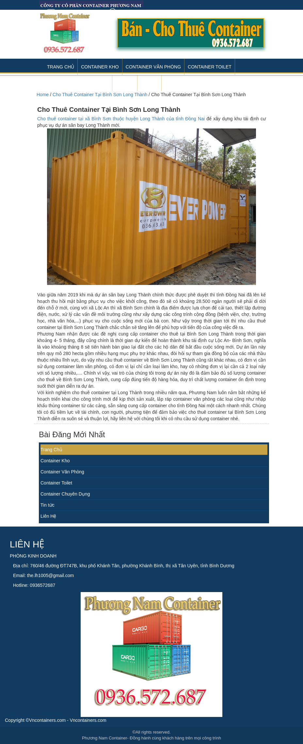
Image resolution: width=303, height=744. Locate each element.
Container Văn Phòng (153, 66)
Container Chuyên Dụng (65, 494)
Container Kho (100, 66)
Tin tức (47, 505)
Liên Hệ (48, 516)
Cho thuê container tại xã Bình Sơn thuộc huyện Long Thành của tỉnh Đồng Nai (121, 118)
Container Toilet (209, 66)
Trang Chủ (60, 66)
